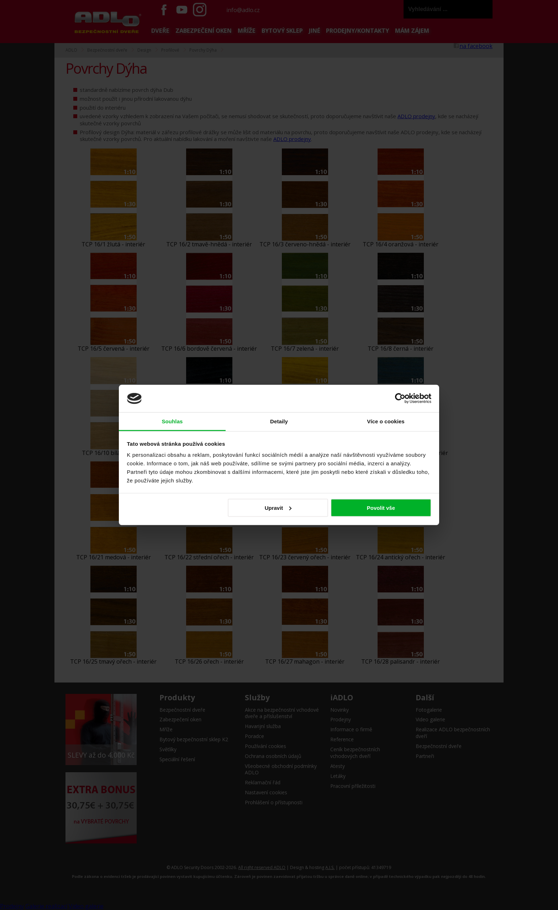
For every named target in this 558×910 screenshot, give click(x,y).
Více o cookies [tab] (386, 421)
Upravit (278, 508)
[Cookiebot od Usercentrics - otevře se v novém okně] (400, 398)
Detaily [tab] (279, 421)
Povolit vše (381, 508)
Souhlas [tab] (172, 421)
